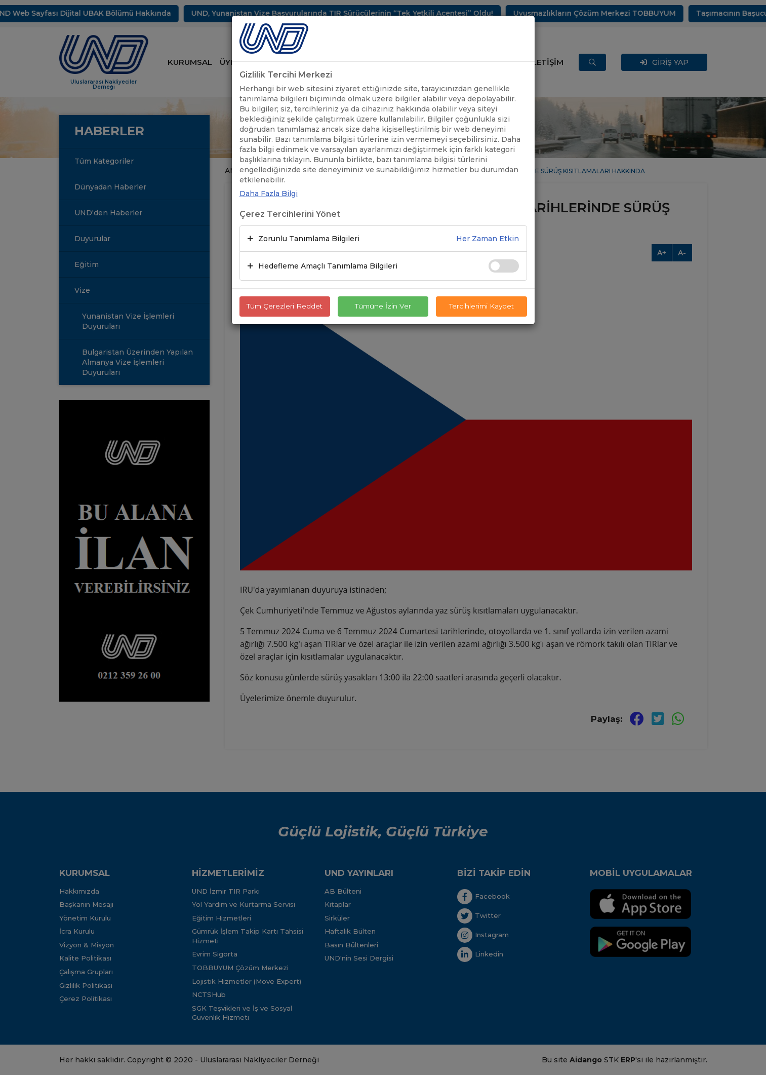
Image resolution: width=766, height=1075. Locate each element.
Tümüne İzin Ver (383, 306)
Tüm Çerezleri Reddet (285, 306)
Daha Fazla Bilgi (268, 193)
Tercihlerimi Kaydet (481, 306)
